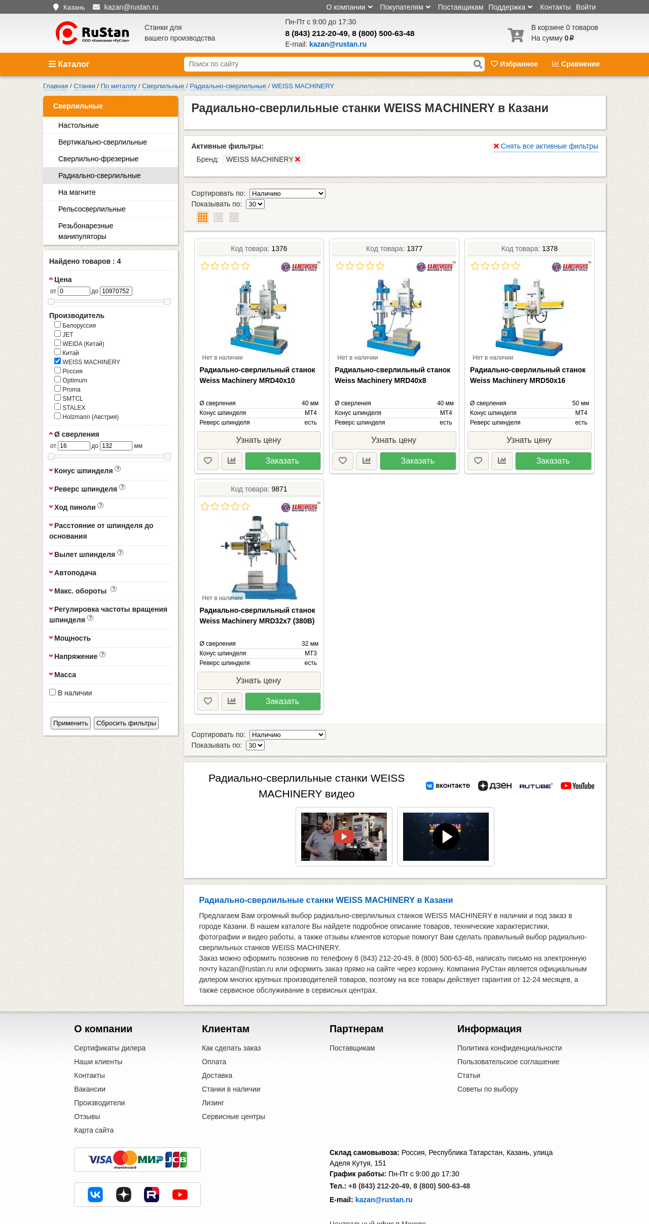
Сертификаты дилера (110, 1016)
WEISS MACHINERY (87, 362)
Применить (70, 723)
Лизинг (213, 1071)
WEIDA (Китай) (79, 343)
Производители (99, 1071)
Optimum (70, 380)
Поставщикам (461, 7)
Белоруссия (75, 325)
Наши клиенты (98, 1030)
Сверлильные (78, 106)
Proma (67, 389)
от (53, 291)
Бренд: (251, 158)
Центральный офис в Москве (378, 1192)
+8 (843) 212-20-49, (379, 1154)
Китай (66, 352)
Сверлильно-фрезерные (98, 159)
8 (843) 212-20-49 (316, 33)
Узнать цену (258, 418)
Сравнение (576, 64)
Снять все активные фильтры (546, 146)
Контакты (555, 7)
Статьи (468, 1044)
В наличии (70, 693)
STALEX (69, 407)
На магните (77, 192)
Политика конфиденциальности (509, 1016)
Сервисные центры (233, 1085)
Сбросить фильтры (126, 723)
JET (64, 334)
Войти (586, 7)
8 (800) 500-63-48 (383, 33)
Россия (68, 371)
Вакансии (89, 1058)
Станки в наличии (231, 1058)
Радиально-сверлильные (99, 175)
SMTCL (68, 398)
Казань (74, 7)
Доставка (217, 1044)
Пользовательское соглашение (508, 1030)
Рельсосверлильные (92, 209)
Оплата (214, 1030)
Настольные (78, 125)
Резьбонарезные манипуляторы (86, 231)
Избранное (515, 64)
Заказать (282, 439)
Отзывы (87, 1085)
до (94, 291)
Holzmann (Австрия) (86, 416)
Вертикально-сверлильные (102, 142)
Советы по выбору (487, 1058)
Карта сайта (94, 1099)
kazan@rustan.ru (384, 1168)
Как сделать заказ (231, 1016)
